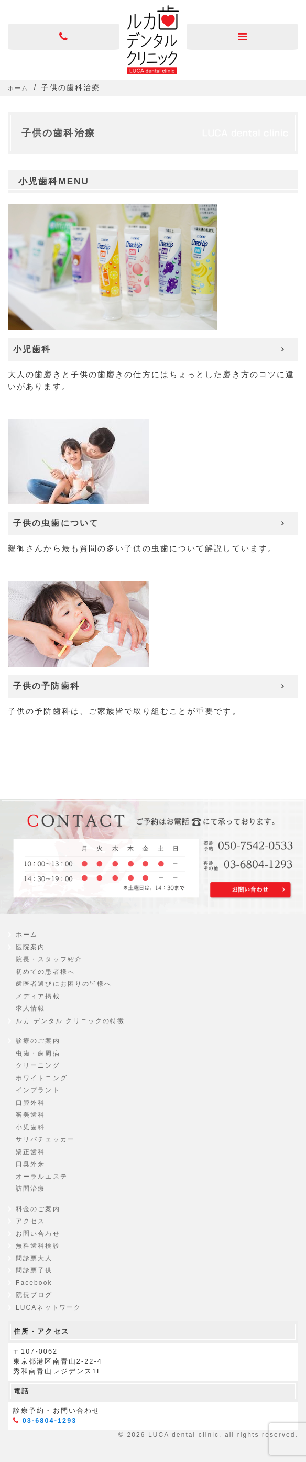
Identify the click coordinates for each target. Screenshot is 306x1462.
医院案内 (30, 947)
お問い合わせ (38, 1233)
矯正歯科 (30, 1152)
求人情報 (30, 1008)
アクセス (30, 1221)
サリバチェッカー (45, 1139)
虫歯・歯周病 (38, 1053)
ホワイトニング (42, 1078)
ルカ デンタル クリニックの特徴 (70, 1021)
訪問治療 (30, 1188)
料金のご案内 (38, 1209)
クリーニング (38, 1065)
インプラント (38, 1090)
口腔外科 (30, 1102)
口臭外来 (30, 1164)
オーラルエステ (42, 1176)
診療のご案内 (38, 1041)
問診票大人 (34, 1258)
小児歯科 (30, 1127)
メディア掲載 (38, 996)
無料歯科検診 (38, 1245)
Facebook (34, 1283)
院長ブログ (34, 1295)
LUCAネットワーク (48, 1307)
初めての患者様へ (45, 971)
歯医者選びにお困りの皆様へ (64, 983)
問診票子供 (34, 1270)
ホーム (27, 934)
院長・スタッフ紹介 (49, 959)
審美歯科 (30, 1114)
